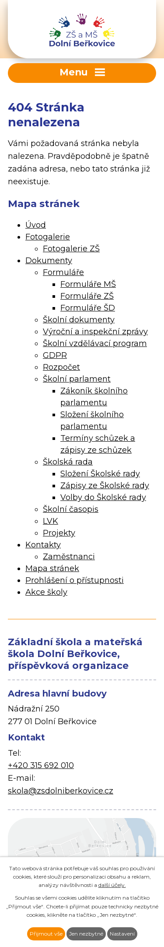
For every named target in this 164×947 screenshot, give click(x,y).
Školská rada (68, 462)
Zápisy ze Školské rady (104, 485)
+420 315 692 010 (41, 765)
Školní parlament (77, 379)
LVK (50, 521)
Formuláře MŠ (88, 284)
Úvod (35, 225)
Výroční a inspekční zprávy (95, 331)
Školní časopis (70, 509)
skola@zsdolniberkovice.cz (60, 791)
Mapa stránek (52, 568)
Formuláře (63, 272)
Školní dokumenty (79, 320)
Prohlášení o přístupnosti (74, 580)
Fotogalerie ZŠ (71, 249)
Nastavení (122, 933)
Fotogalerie (47, 237)
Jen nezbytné (86, 933)
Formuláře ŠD (87, 308)
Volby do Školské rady (103, 497)
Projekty (59, 533)
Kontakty (43, 545)
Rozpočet (61, 367)
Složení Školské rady (100, 474)
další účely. (112, 885)
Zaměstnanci (69, 556)
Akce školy (46, 592)
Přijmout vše (46, 933)
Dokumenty (48, 260)
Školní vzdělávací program (95, 343)
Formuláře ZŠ (87, 296)
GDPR (55, 355)
